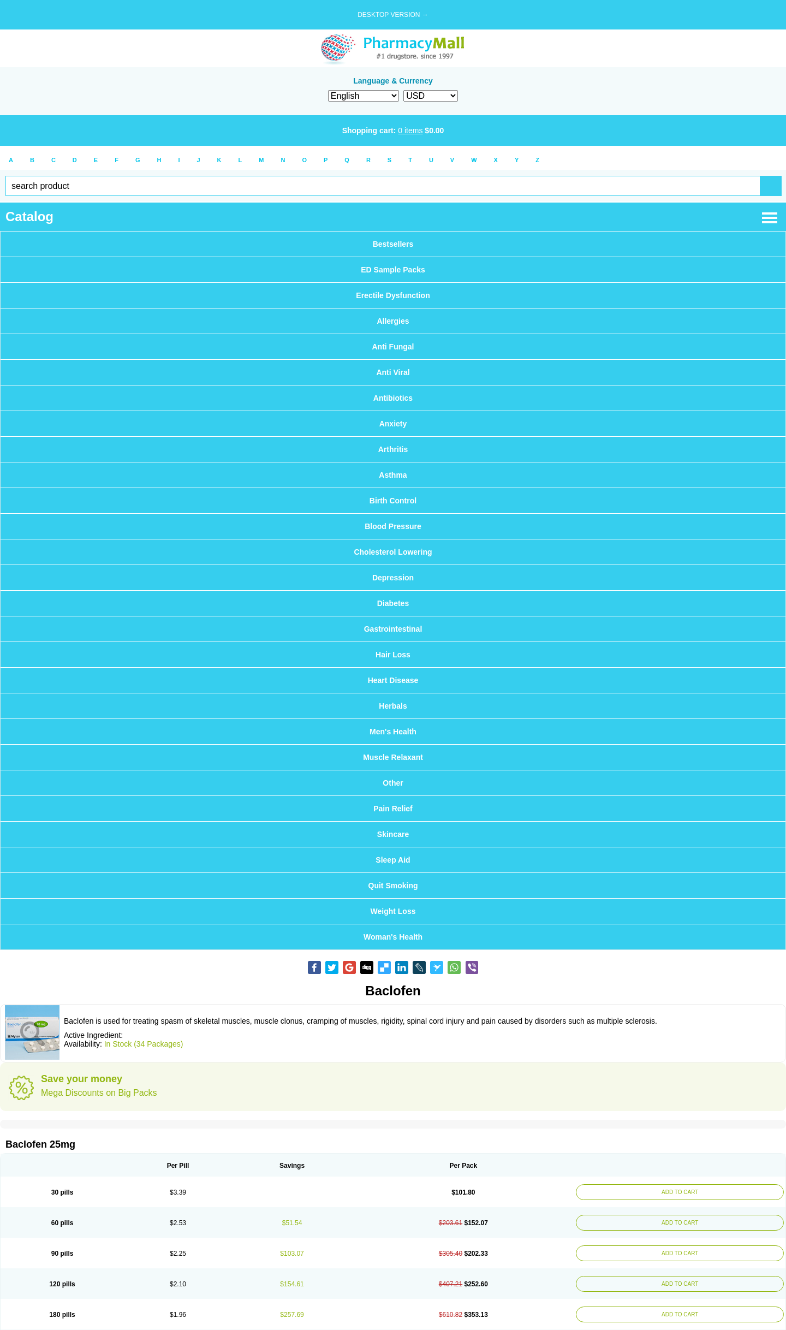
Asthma (393, 475)
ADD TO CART (680, 1192)
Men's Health (393, 731)
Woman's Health (393, 937)
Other (393, 783)
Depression (393, 577)
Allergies (393, 321)
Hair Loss (393, 654)
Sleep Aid (393, 860)
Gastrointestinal (393, 629)
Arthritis (393, 449)
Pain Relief (393, 808)
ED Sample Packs (393, 269)
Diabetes (393, 603)
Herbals (393, 706)
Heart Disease (393, 680)
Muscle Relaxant (393, 757)
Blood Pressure (393, 526)
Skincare (393, 834)
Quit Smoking (393, 885)
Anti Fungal (393, 346)
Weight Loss (393, 911)
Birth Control (393, 500)
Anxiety (393, 423)
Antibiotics (393, 398)
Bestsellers (393, 244)
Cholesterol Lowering (393, 552)
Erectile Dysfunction (393, 295)
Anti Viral (392, 372)
